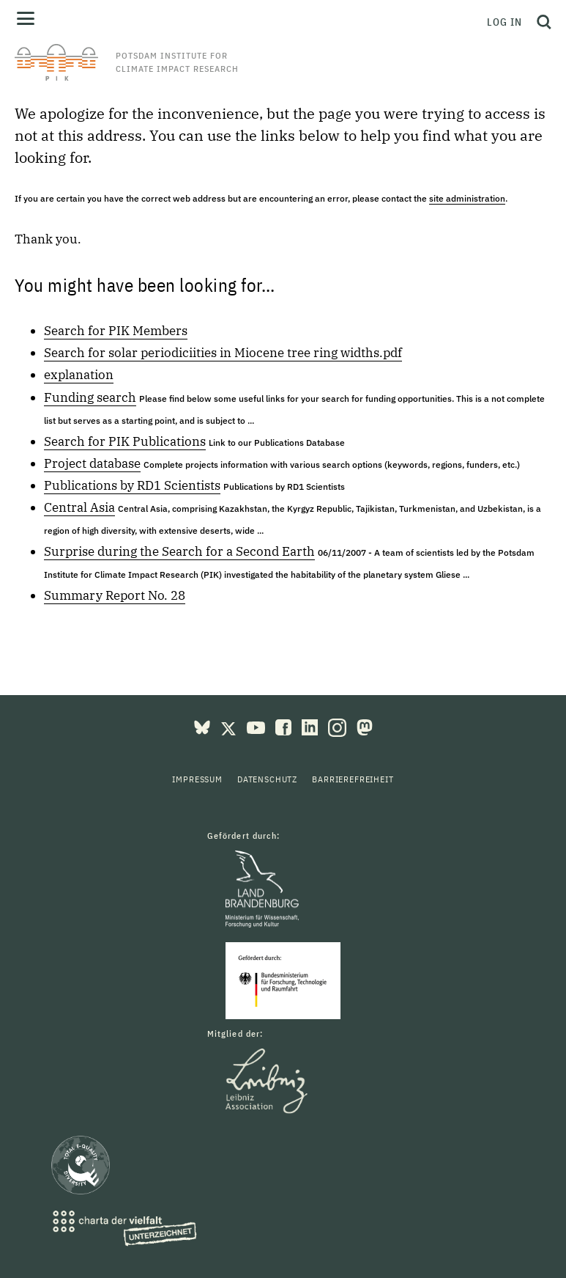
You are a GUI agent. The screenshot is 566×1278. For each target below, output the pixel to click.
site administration (467, 198)
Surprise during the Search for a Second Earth (179, 551)
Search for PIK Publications (125, 441)
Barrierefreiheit (352, 779)
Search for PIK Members (115, 331)
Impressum (197, 779)
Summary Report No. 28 (114, 595)
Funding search (90, 397)
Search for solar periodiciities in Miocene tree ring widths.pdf (223, 353)
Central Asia (79, 507)
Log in (504, 22)
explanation (78, 375)
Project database (92, 463)
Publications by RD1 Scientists (132, 485)
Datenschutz (267, 779)
